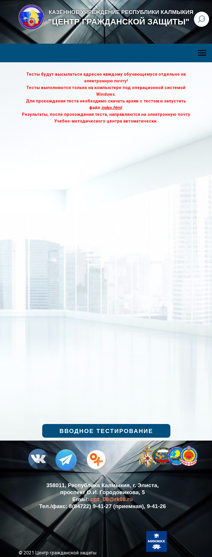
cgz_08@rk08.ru (112, 499)
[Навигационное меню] (202, 53)
